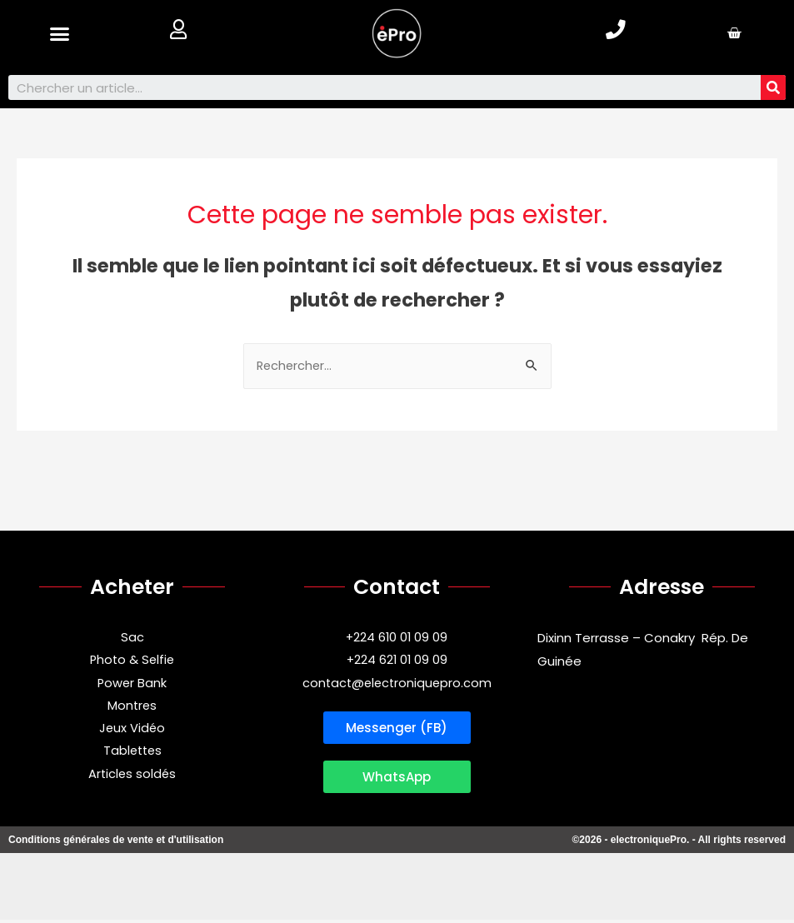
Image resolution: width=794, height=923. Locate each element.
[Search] (773, 87)
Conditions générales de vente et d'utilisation (115, 843)
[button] (60, 33)
